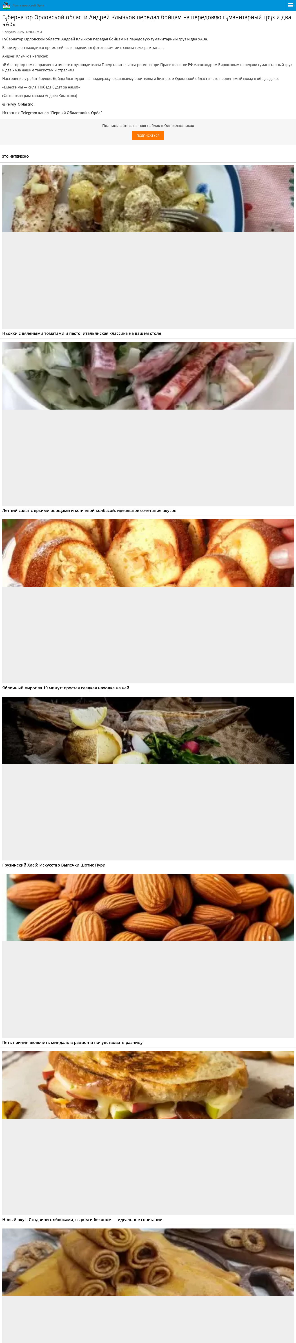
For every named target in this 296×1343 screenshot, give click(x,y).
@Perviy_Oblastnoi (18, 104)
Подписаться (148, 136)
